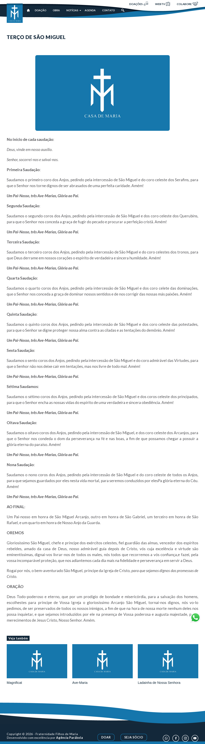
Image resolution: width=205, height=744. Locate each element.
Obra (56, 10)
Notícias (72, 10)
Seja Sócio (133, 739)
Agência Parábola (69, 739)
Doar (106, 739)
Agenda (90, 10)
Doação (40, 10)
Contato (108, 10)
